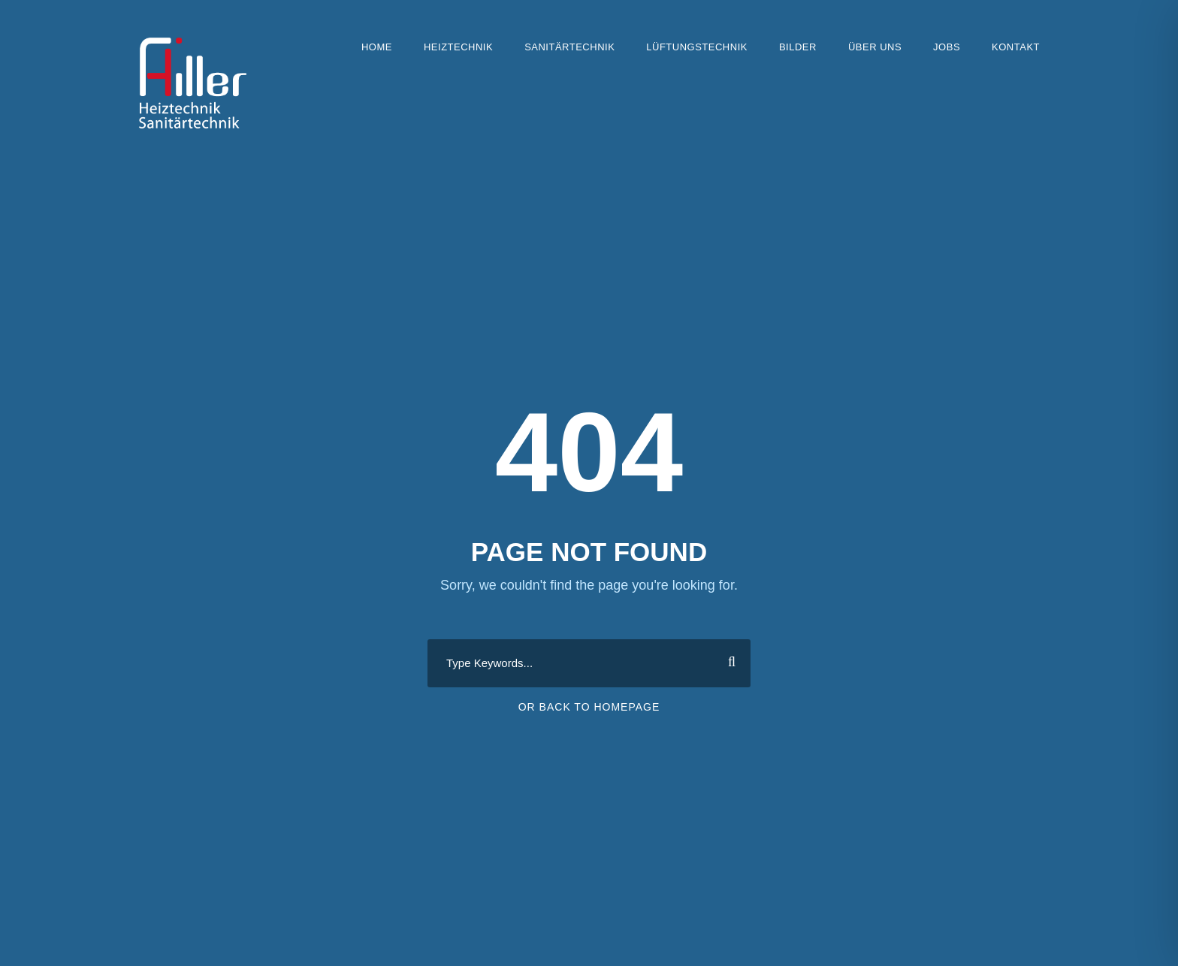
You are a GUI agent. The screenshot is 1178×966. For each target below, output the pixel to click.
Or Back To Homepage (589, 707)
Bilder (798, 47)
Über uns (875, 47)
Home (376, 47)
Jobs (946, 47)
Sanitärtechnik (569, 47)
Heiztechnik (458, 47)
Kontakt (1016, 47)
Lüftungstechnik (697, 47)
